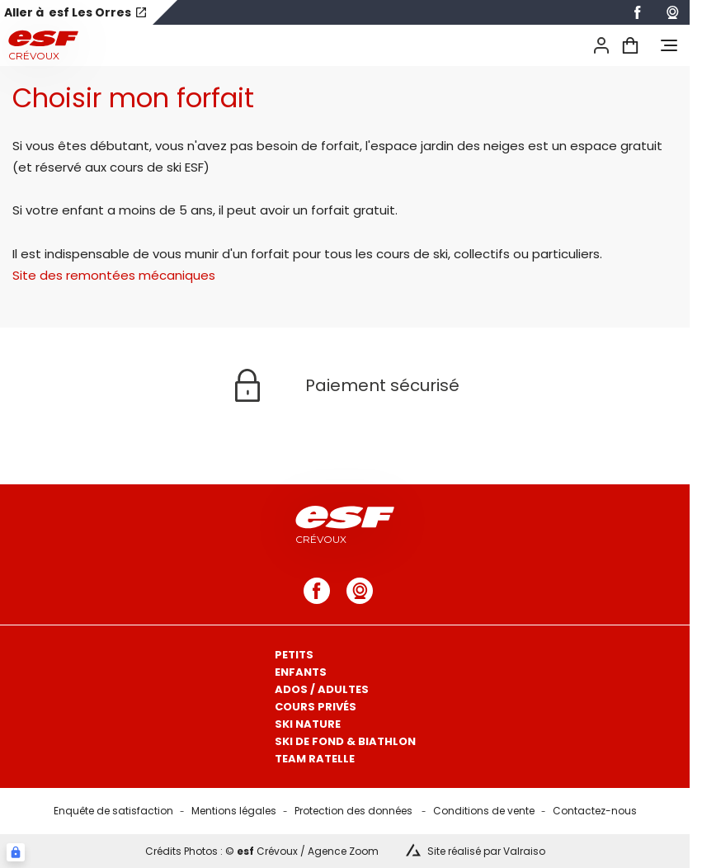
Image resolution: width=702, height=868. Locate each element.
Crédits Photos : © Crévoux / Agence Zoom (262, 851)
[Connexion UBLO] (16, 852)
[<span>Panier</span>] (630, 45)
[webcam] (672, 12)
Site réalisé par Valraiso (486, 851)
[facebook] (638, 12)
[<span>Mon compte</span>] (601, 45)
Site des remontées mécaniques (113, 275)
